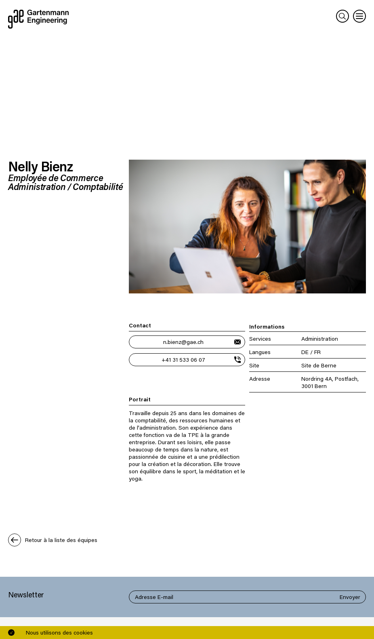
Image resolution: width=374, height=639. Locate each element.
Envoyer (350, 597)
